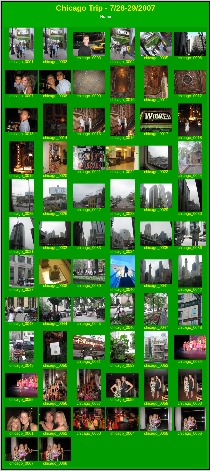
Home (105, 17)
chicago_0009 (89, 96)
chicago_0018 (190, 138)
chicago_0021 (89, 172)
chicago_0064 (122, 433)
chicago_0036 (190, 248)
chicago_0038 (55, 286)
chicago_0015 (89, 134)
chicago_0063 (89, 433)
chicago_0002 (55, 62)
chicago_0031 (21, 252)
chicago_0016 (122, 138)
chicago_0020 (55, 176)
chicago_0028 (122, 214)
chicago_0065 (156, 433)
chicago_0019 (21, 176)
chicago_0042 (190, 289)
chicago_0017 (156, 134)
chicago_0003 (89, 58)
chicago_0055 (21, 399)
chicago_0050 (55, 365)
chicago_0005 (156, 58)
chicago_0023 (156, 172)
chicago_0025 (21, 214)
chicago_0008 (55, 96)
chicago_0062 (55, 433)
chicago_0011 (156, 100)
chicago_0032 (55, 248)
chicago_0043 (21, 324)
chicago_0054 (190, 362)
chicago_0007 (21, 96)
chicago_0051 (89, 362)
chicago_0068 (55, 463)
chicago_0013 (21, 134)
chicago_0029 (156, 210)
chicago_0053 (156, 365)
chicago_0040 (122, 289)
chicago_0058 (122, 399)
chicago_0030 (190, 214)
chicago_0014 (55, 138)
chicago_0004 (122, 62)
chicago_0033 (89, 248)
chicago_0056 (55, 403)
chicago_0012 (190, 96)
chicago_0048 (190, 327)
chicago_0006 (190, 58)
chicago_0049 (21, 365)
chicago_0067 (21, 463)
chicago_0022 (122, 172)
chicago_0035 (156, 248)
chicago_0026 (55, 214)
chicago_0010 (122, 100)
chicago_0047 (156, 327)
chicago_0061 (21, 433)
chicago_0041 (156, 286)
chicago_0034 (122, 252)
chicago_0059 (156, 403)
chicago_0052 (122, 365)
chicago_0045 (89, 324)
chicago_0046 (122, 327)
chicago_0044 (55, 324)
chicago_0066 (190, 433)
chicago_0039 (89, 286)
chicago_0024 (190, 176)
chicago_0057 (89, 403)
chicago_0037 (21, 289)
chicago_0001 (21, 62)
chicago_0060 (190, 403)
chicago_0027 (89, 210)
